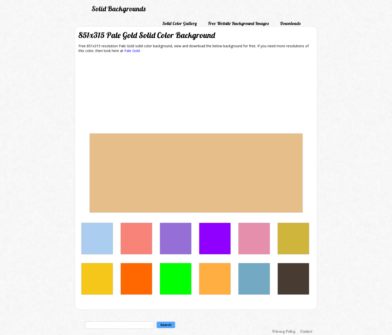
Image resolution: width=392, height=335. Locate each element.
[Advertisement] (196, 94)
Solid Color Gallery (179, 23)
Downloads (290, 23)
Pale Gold (132, 50)
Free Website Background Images (238, 23)
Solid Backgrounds (119, 8)
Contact (306, 331)
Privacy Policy (283, 331)
